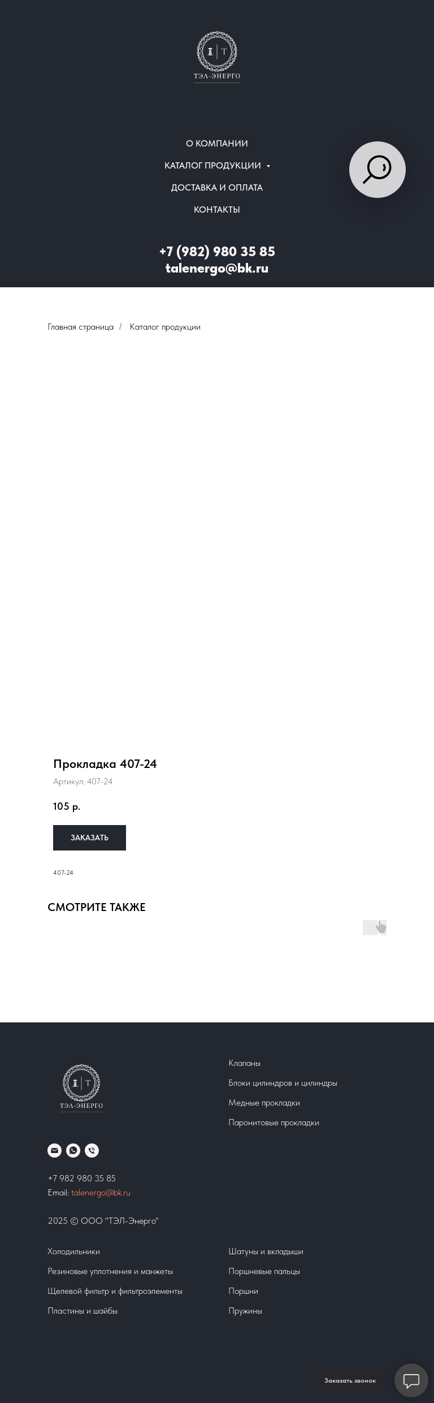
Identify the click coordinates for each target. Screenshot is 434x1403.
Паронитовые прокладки (273, 1122)
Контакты (217, 209)
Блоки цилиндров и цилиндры (282, 1082)
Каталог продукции (165, 326)
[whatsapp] (73, 1150)
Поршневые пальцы (264, 1271)
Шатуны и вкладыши (265, 1251)
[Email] (54, 1150)
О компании (217, 143)
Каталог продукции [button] (213, 165)
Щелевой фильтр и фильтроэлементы (115, 1290)
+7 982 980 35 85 (81, 1178)
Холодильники (73, 1251)
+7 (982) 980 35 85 (217, 251)
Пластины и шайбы (82, 1310)
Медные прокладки (264, 1102)
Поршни (243, 1290)
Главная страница (80, 326)
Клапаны (244, 1062)
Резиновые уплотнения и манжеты (110, 1271)
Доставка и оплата (217, 187)
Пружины (245, 1310)
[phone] (92, 1150)
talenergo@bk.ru (217, 268)
